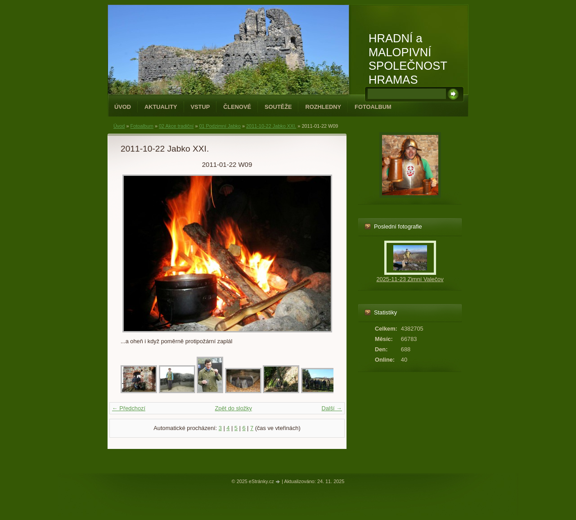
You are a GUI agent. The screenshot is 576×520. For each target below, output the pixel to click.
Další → (331, 408)
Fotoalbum (373, 106)
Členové (237, 106)
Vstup (200, 106)
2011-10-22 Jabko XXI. (271, 126)
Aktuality (160, 106)
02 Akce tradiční (176, 126)
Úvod (122, 106)
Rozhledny (323, 106)
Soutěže (278, 106)
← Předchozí (128, 408)
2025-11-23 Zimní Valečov (409, 279)
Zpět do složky (233, 408)
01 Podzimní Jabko (220, 126)
